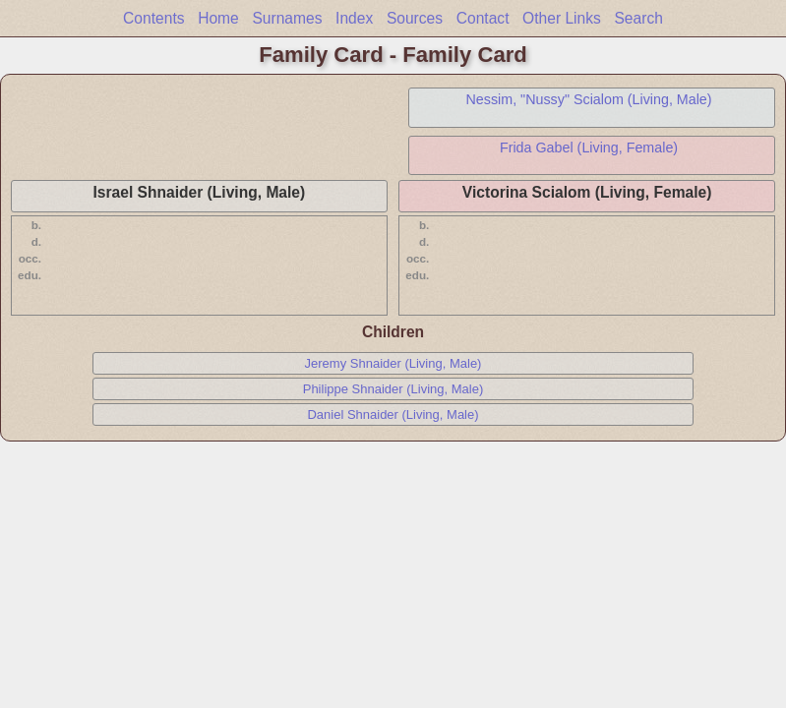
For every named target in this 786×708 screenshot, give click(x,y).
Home (218, 18)
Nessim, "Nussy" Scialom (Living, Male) (589, 99)
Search (638, 18)
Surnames (287, 18)
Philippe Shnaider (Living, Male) (393, 389)
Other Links (561, 18)
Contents (153, 18)
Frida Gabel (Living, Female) (589, 147)
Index (354, 18)
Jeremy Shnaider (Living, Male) (393, 363)
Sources (415, 18)
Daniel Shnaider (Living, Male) (392, 414)
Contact (483, 18)
